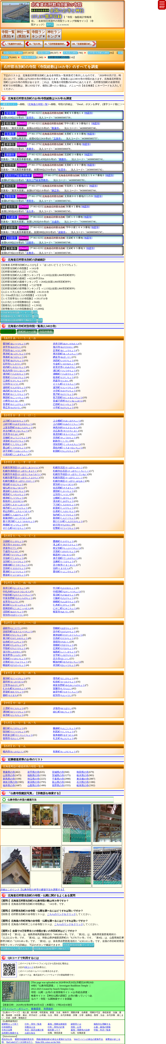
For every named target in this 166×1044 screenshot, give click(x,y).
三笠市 (11, 685)
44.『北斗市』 (35, 44)
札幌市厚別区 (21, 467)
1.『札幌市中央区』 (14, 44)
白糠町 (14, 514)
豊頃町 (64, 571)
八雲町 (13, 708)
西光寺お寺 (7, 1039)
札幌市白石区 (71, 471)
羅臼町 (13, 728)
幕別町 (14, 678)
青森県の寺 (9, 772)
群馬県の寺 (9, 779)
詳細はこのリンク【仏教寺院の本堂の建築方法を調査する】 (32, 889)
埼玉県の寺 (33, 779)
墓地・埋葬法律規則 (57, 1024)
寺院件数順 (46, 331)
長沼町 (64, 595)
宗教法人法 (30, 1027)
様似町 (13, 484)
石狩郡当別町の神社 (98, 53)
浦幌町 (64, 374)
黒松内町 (68, 447)
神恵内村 (66, 427)
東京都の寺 (83, 779)
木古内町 (15, 431)
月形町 (64, 551)
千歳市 (11, 551)
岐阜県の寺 (83, 785)
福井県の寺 (9, 785)
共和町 (64, 437)
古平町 (64, 655)
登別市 (13, 615)
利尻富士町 (18, 735)
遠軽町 (14, 387)
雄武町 (13, 390)
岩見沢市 (64, 367)
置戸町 (63, 394)
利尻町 (63, 731)
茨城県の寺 (58, 775)
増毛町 (63, 678)
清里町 (14, 441)
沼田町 (13, 611)
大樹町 (13, 541)
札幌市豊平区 (21, 477)
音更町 (14, 404)
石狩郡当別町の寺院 (58, 57)
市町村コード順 (27, 331)
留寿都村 (63, 735)
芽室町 (13, 691)
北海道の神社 (70, 53)
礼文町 (63, 738)
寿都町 (13, 525)
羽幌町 (63, 628)
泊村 (61, 568)
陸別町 (14, 731)
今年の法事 (7, 1030)
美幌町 (63, 645)
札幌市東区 (19, 481)
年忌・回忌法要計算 (34, 1030)
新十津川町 (19, 521)
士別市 (61, 494)
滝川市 (12, 544)
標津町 (13, 498)
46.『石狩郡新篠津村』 (55, 44)
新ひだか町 (68, 521)
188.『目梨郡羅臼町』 (82, 44)
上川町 (14, 420)
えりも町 (64, 384)
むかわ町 (14, 688)
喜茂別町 (66, 434)
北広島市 (66, 431)
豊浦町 (14, 571)
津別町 (13, 554)
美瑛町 (13, 635)
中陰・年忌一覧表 (102, 1030)
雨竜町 (14, 377)
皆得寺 (10, 113)
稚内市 (13, 751)
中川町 (64, 588)
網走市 (62, 357)
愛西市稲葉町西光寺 (24, 1039)
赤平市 (12, 347)
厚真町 (13, 357)
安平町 (13, 360)
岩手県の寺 (33, 772)
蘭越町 (64, 728)
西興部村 (17, 608)
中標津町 (67, 591)
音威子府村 (68, 401)
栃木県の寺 (83, 775)
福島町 (64, 652)
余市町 (13, 715)
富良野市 (12, 655)
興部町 (14, 397)
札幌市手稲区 (70, 474)
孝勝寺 (10, 144)
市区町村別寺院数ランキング (16, 312)
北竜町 (15, 662)
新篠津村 (15, 518)
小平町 (63, 407)
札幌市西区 (68, 477)
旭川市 (63, 347)
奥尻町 (14, 394)
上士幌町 (67, 420)
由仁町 (62, 711)
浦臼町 (64, 370)
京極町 (15, 437)
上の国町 (67, 424)
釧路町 (13, 444)
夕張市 (62, 708)
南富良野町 (69, 685)
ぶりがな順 (8, 331)
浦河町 (14, 374)
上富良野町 (18, 427)
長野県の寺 (58, 785)
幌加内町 (67, 662)
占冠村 (14, 504)
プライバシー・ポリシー (15, 1008)
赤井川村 (66, 343)
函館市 (12, 628)
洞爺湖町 (15, 565)
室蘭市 (62, 688)
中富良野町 (18, 598)
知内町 (64, 514)
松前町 (64, 681)
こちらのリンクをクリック (61, 914)
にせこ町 (64, 608)
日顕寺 (12, 237)
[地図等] (88, 113)
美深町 (13, 645)
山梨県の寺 (33, 785)
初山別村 (17, 511)
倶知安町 (67, 444)
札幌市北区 (68, 467)
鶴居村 (62, 554)
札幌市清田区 (20, 471)
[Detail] (22, 113)
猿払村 (13, 488)
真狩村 (13, 681)
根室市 (61, 611)
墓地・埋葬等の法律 (80, 1030)
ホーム (50, 24)
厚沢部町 (66, 353)
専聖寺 (10, 196)
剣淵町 (64, 451)
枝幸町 (63, 377)
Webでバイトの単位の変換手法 (88, 1039)
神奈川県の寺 (10, 782)
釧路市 (61, 441)
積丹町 (15, 508)
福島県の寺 (33, 775)
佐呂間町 (64, 488)
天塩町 (13, 558)
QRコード (28, 967)
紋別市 (62, 695)
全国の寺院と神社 (13, 53)
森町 (10, 695)
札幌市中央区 (22, 474)
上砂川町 (18, 424)
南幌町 (64, 601)
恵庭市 (61, 380)
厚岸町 (14, 353)
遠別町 (64, 387)
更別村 (63, 484)
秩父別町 (67, 548)
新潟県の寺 (33, 782)
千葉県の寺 (58, 779)
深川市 (12, 652)
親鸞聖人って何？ (10, 1024)
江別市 (11, 384)
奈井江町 (14, 588)
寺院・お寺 (76, 1027)
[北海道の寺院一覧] (38, 104)
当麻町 (63, 561)
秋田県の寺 (83, 772)
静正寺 (10, 185)
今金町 (64, 364)
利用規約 (48, 1008)
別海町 (14, 658)
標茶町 (14, 494)
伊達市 (10, 548)
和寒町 (64, 751)
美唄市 (61, 641)
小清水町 (15, 454)
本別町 (64, 665)
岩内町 (14, 367)
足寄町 (64, 350)
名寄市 (11, 601)
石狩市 (12, 364)
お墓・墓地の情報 (102, 1027)
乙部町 (63, 404)
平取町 (14, 648)
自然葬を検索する (10, 1033)
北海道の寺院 (29, 57)
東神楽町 (68, 635)
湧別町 (14, 711)
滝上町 (65, 544)
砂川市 (62, 525)
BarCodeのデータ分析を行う (19, 1042)
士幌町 (63, 498)
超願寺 (12, 227)
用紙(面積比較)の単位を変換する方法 (53, 1039)
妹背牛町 (66, 691)
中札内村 (17, 591)
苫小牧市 (64, 565)
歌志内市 (14, 370)
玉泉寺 (10, 133)
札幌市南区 (69, 481)
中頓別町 (18, 595)
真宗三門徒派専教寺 (18, 175)
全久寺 (12, 206)
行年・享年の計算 (56, 1027)
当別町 (14, 561)
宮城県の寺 (58, 772)
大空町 (64, 390)
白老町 (64, 511)
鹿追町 (14, 491)
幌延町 (14, 665)
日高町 (63, 638)
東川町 (15, 638)
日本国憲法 (7, 1027)
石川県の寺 (83, 782)
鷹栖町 (63, 541)
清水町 (63, 501)
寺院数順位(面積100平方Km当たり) (18, 320)
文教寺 (12, 248)
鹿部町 (63, 491)
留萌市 (11, 738)
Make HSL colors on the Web (47, 1042)
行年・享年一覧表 (33, 1024)
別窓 (35, 312)
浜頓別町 (18, 631)
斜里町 (63, 508)
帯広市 (12, 407)
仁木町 (62, 605)
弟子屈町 (66, 558)
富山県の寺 (58, 782)
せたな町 (14, 528)
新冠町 (15, 605)
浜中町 (64, 631)
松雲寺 (10, 165)
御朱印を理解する (102, 1024)
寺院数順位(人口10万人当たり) (16, 316)
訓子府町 (17, 451)
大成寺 (12, 217)
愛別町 (14, 343)
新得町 (64, 518)
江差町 (13, 380)
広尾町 (63, 648)
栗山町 (14, 447)
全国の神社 (44, 53)
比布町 (13, 641)
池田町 (63, 360)
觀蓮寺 (10, 123)
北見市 (11, 434)
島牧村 (13, 501)
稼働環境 (36, 1008)
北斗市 (61, 658)
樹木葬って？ (54, 1030)
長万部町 (68, 397)
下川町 (64, 504)
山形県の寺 (9, 775)
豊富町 (14, 575)
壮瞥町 (64, 528)
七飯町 (63, 598)
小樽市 (11, 401)
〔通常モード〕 (8, 104)
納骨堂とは (76, 1024)
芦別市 (12, 350)
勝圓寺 (10, 154)
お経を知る (30, 1033)
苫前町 (14, 568)
